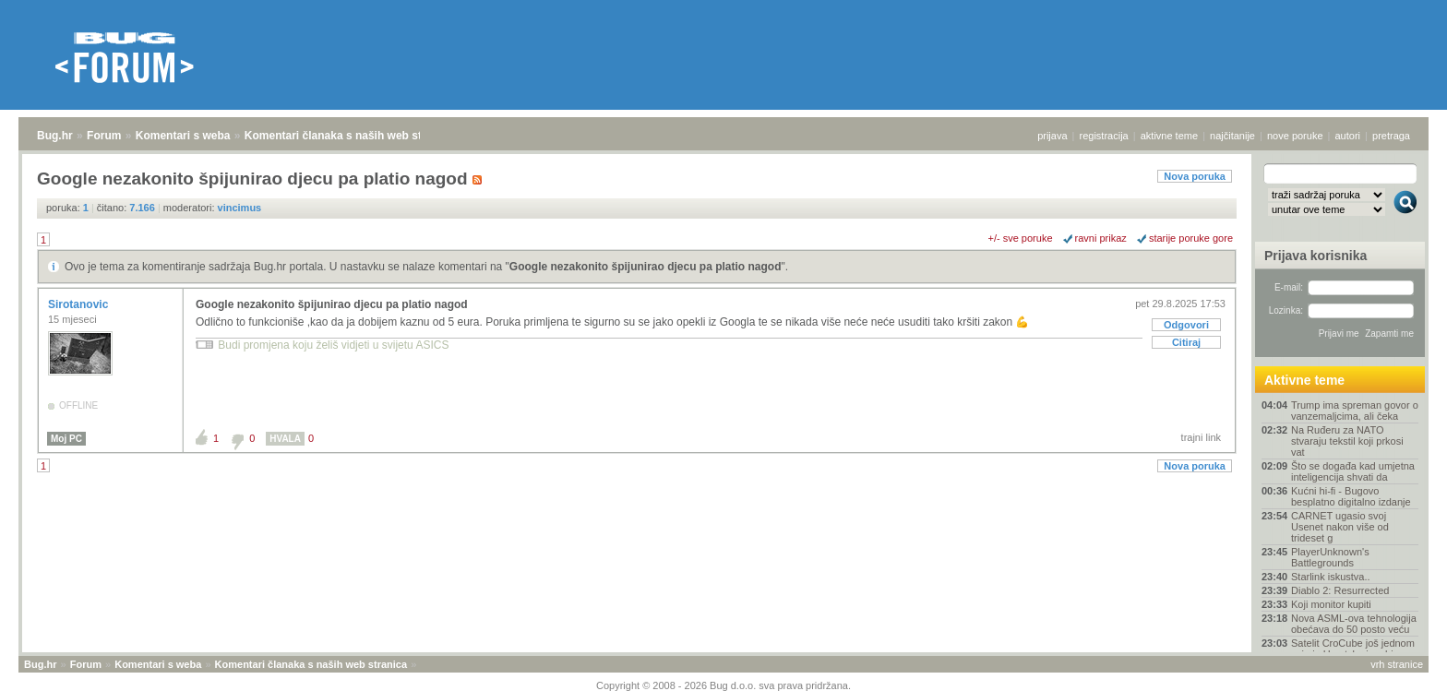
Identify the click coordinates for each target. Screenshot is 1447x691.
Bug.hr (55, 135)
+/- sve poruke (1020, 238)
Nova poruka (1195, 176)
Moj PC (66, 439)
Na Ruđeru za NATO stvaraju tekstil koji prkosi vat (1347, 441)
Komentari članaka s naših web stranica (349, 135)
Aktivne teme (1304, 380)
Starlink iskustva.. (1330, 576)
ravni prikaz (1101, 238)
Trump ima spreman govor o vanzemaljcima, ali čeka (1354, 410)
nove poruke (1295, 135)
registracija (1104, 135)
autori (1348, 135)
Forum (104, 135)
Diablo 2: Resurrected (1340, 590)
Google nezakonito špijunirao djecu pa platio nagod (645, 266)
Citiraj (1186, 342)
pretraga (1391, 135)
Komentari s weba (183, 135)
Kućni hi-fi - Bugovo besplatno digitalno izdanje (1351, 496)
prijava (1052, 135)
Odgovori (1186, 324)
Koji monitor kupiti (1331, 604)
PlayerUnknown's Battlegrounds (1330, 557)
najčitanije (1232, 135)
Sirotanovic (80, 304)
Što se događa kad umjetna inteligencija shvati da (1353, 471)
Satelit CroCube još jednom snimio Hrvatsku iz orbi (1353, 648)
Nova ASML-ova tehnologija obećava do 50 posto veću (1354, 624)
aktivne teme (1169, 135)
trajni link (1201, 437)
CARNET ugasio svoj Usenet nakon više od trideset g (1340, 526)
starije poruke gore (1191, 238)
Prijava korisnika (1315, 255)
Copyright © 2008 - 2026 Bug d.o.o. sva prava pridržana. (723, 685)
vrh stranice (1396, 664)
